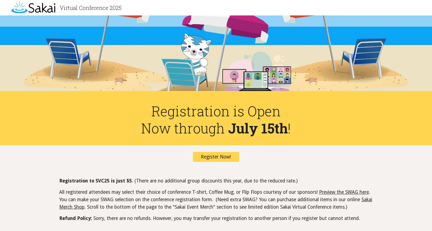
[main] (216, 119)
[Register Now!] (216, 157)
